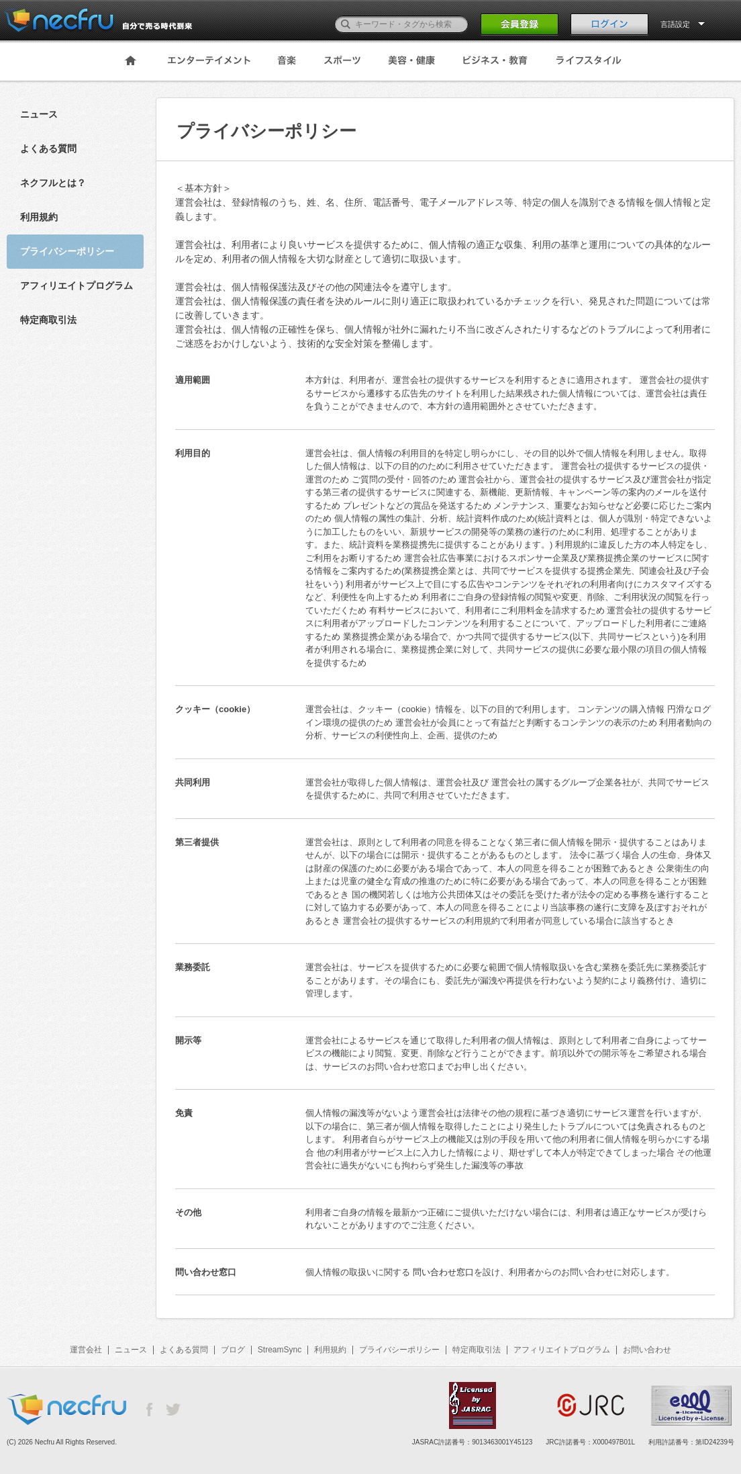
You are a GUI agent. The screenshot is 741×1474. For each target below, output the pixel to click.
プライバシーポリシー (399, 1349)
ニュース (39, 114)
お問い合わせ (647, 1349)
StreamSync (279, 1349)
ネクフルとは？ (53, 182)
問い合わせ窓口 (443, 1272)
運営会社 (86, 1349)
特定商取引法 (48, 319)
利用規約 (39, 217)
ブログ (233, 1349)
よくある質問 (48, 148)
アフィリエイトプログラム (76, 285)
